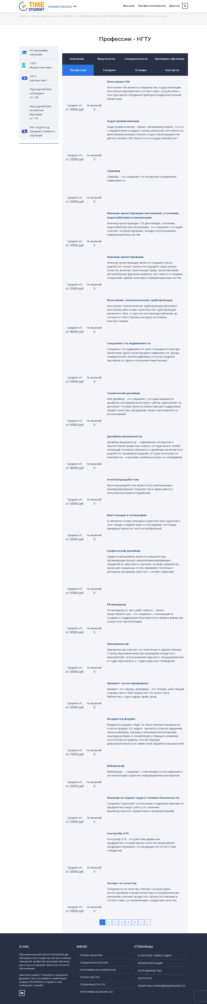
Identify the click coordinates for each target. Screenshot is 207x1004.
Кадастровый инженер (124, 121)
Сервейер (114, 171)
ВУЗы (56, 16)
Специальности (136, 58)
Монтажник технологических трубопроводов (142, 300)
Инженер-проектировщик (127, 257)
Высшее (129, 5)
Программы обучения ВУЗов (98, 969)
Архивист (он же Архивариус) (129, 683)
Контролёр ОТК (118, 833)
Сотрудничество (150, 970)
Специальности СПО (92, 984)
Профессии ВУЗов (91, 955)
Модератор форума (122, 719)
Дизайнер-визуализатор (126, 436)
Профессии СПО (90, 977)
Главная (23, 16)
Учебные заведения (40, 16)
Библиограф (116, 766)
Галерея (109, 70)
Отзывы (141, 70)
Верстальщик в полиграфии (128, 515)
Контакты (172, 70)
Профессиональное (152, 5)
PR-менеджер (117, 604)
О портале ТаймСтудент (155, 955)
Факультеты (106, 58)
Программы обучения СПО (96, 991)
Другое (174, 5)
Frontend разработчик (124, 479)
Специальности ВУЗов (94, 962)
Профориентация (150, 963)
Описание (77, 58)
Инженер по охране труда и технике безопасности (145, 798)
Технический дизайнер (125, 393)
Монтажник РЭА (119, 82)
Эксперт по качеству (122, 883)
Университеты (69, 16)
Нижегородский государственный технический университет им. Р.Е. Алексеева (123, 16)
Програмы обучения (169, 58)
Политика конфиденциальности (161, 985)
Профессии (78, 70)
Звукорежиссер (119, 644)
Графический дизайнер (125, 551)
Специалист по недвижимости (130, 343)
